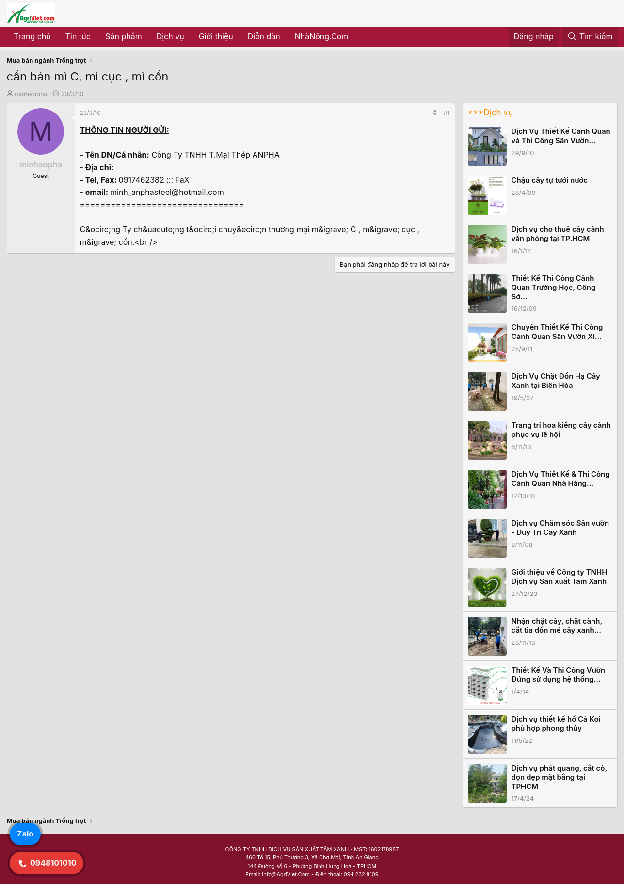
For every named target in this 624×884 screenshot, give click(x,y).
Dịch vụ (170, 36)
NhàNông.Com (322, 36)
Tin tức (78, 36)
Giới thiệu (216, 36)
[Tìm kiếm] (590, 37)
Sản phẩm (123, 36)
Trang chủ (32, 36)
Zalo (25, 833)
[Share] (434, 113)
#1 (446, 112)
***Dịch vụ (490, 112)
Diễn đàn (264, 36)
